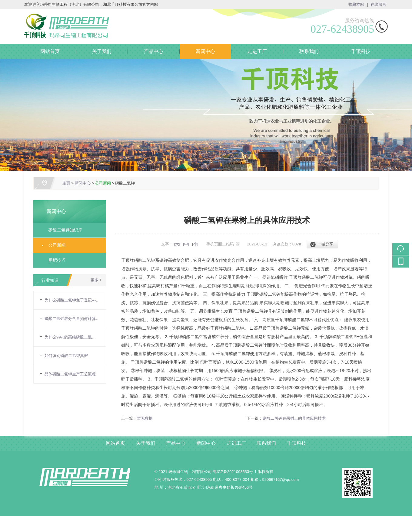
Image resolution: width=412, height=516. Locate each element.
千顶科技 (360, 51)
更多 (94, 280)
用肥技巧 (56, 260)
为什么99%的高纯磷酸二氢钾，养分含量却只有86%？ (72, 337)
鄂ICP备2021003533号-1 (235, 471)
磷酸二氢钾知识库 (65, 230)
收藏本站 (356, 4)
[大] (177, 244)
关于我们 (101, 51)
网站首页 (50, 51)
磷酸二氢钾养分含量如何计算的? (72, 318)
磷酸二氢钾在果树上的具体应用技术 (294, 418)
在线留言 (378, 4)
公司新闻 (103, 183)
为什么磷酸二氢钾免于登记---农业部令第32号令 (72, 300)
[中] (186, 244)
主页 (66, 183)
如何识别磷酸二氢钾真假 (66, 355)
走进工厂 (257, 51)
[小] (195, 244)
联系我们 (309, 51)
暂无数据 (145, 418)
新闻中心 (205, 51)
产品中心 (153, 51)
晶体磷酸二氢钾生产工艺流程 (70, 374)
